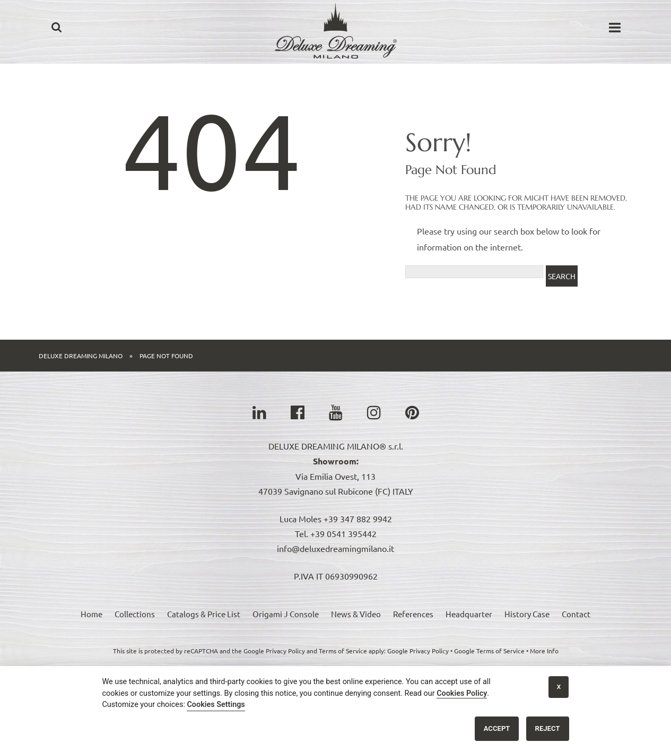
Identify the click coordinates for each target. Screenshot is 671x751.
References (413, 614)
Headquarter (469, 614)
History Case (527, 614)
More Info (544, 650)
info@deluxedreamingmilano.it (335, 548)
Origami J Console (285, 614)
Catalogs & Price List (203, 614)
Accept (497, 728)
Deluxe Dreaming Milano (81, 355)
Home (91, 614)
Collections (135, 614)
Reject (547, 728)
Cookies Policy (462, 693)
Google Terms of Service (489, 650)
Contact (576, 614)
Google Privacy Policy (418, 650)
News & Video (356, 614)
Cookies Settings (216, 704)
